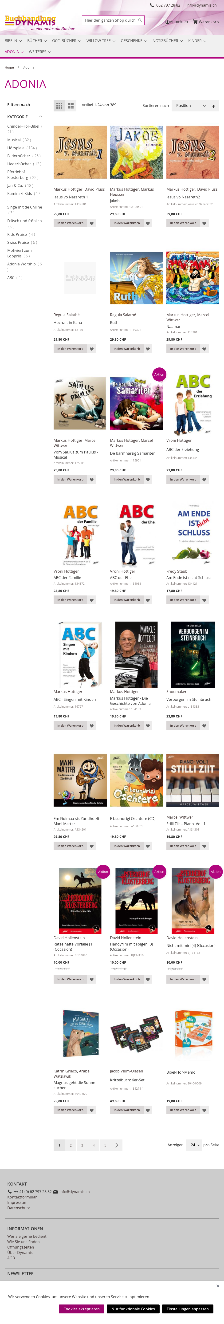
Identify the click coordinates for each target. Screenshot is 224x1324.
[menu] (112, 46)
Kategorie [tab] (17, 116)
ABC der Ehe (121, 577)
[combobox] (113, 20)
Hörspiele (25, 147)
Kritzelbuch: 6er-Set (127, 1080)
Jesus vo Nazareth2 (183, 197)
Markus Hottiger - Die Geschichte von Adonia (130, 701)
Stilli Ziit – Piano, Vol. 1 (185, 823)
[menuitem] (12, 40)
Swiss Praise (25, 242)
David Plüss (94, 189)
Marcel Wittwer (179, 817)
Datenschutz (18, 1207)
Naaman (173, 326)
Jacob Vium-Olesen (126, 1071)
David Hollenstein (69, 937)
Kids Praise (25, 234)
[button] (91, 223)
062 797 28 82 (168, 5)
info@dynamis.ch (201, 5)
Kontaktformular (22, 1197)
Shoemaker (176, 691)
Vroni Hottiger (179, 440)
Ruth (114, 322)
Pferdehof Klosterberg (25, 174)
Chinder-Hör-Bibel (24, 129)
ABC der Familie (67, 577)
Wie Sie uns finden (23, 1241)
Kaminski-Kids (23, 196)
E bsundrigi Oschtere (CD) (133, 818)
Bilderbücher (25, 155)
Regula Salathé (67, 314)
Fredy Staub (177, 571)
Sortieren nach (156, 105)
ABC (19, 277)
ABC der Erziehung (182, 449)
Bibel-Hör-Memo (181, 1072)
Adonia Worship (24, 266)
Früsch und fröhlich (24, 223)
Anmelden (179, 21)
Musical (23, 139)
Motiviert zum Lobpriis (23, 253)
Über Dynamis (20, 1252)
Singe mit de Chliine (24, 210)
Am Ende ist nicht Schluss (189, 577)
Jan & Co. (25, 185)
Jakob (115, 200)
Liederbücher (25, 163)
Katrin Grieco (65, 1071)
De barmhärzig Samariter (132, 453)
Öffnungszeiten (20, 1247)
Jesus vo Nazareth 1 (71, 197)
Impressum (17, 1202)
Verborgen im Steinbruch (188, 699)
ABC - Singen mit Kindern (76, 699)
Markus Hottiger (68, 189)
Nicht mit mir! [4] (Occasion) (191, 945)
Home (10, 67)
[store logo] (40, 23)
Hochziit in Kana (68, 322)
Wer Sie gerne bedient (27, 1236)
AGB (11, 1258)
